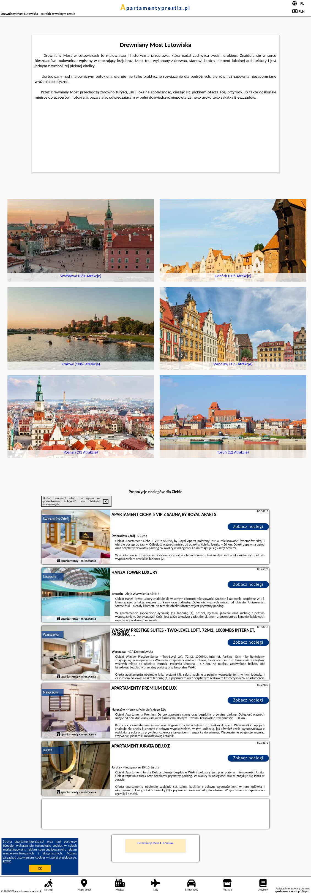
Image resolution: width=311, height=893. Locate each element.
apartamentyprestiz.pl (155, 8)
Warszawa (51, 634)
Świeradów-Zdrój (56, 518)
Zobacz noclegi (248, 526)
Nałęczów (50, 692)
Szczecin (49, 576)
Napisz (306, 891)
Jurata (47, 750)
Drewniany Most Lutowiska (155, 843)
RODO (7, 861)
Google (9, 846)
